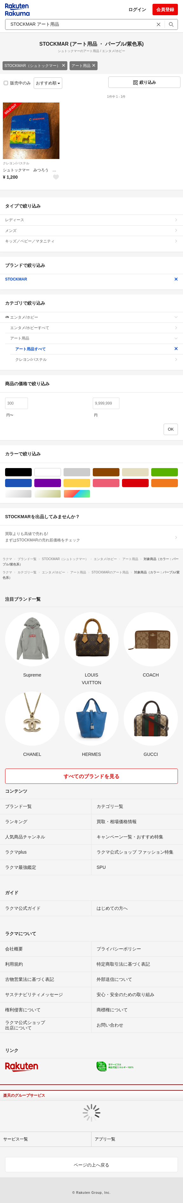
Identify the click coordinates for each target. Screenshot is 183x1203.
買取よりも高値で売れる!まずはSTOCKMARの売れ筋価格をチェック (91, 537)
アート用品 (83, 65)
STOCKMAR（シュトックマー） (34, 65)
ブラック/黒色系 (31, 472)
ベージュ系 (148, 472)
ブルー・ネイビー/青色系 (31, 483)
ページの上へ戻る (91, 1164)
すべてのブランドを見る (91, 776)
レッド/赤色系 (148, 483)
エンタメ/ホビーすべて (94, 328)
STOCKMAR (91, 279)
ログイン (137, 9)
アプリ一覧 (105, 1139)
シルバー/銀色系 (31, 494)
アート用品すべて (96, 349)
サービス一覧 (15, 1139)
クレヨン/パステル (16, 163)
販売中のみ (17, 83)
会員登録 (165, 9)
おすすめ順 (48, 83)
